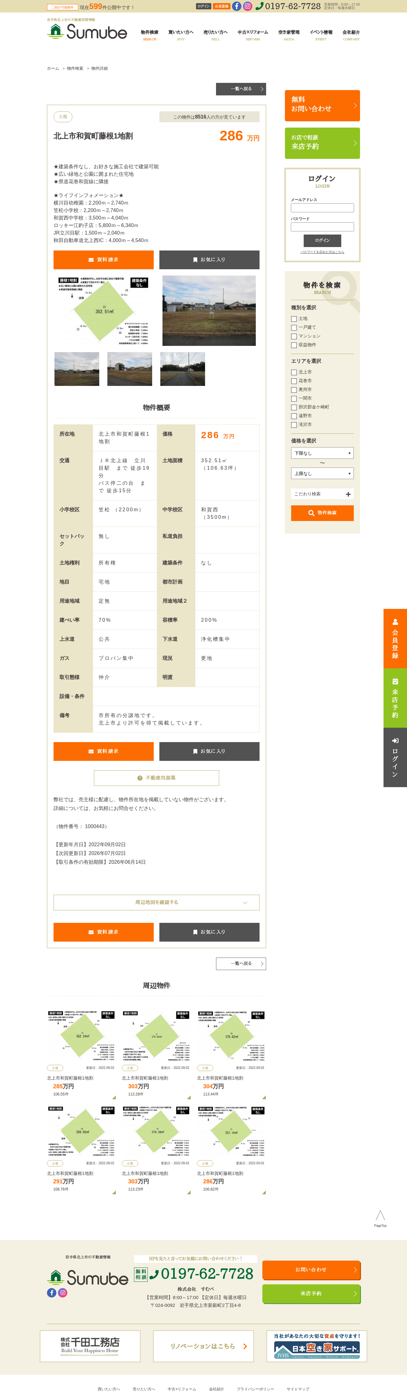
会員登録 (222, 6)
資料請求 (104, 260)
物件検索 (322, 513)
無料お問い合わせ (311, 104)
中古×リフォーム (182, 1389)
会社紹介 (216, 1389)
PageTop (380, 1225)
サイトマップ (298, 1389)
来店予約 (311, 1294)
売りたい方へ (144, 1389)
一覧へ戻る (241, 89)
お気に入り (209, 260)
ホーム (53, 68)
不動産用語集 (156, 778)
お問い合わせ (311, 1270)
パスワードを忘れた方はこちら (322, 252)
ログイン (203, 6)
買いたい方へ (109, 1389)
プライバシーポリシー (255, 1389)
